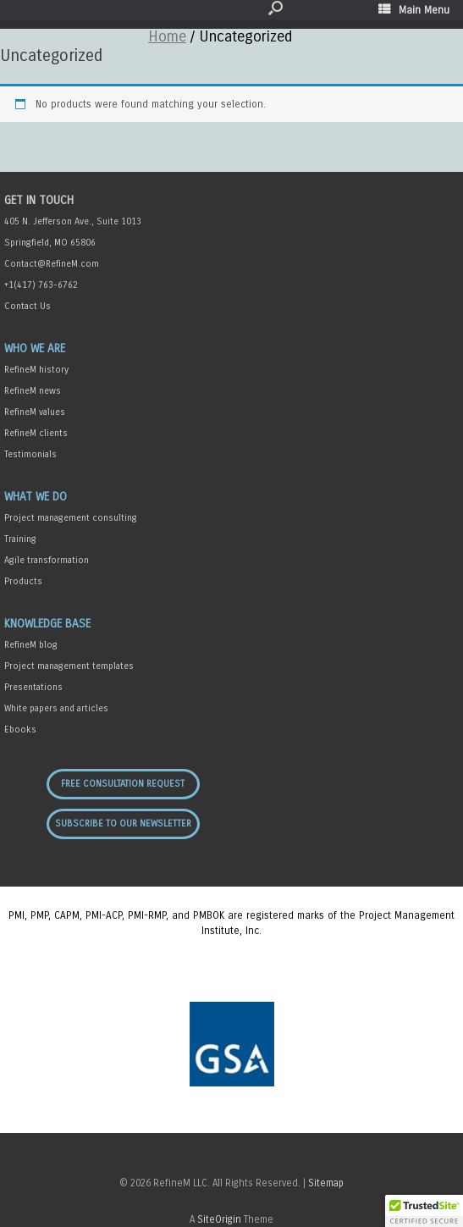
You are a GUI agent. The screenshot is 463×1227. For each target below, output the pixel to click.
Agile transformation (46, 560)
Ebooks (20, 729)
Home (167, 36)
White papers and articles (56, 708)
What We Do (35, 496)
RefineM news (32, 390)
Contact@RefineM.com (51, 263)
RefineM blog (31, 644)
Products (23, 581)
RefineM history (36, 369)
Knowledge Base (47, 623)
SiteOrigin (219, 1219)
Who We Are (34, 348)
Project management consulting (70, 517)
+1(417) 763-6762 (41, 284)
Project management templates (69, 666)
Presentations (33, 687)
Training (20, 538)
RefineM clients (36, 433)
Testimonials (30, 454)
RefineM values (34, 411)
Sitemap (326, 1183)
